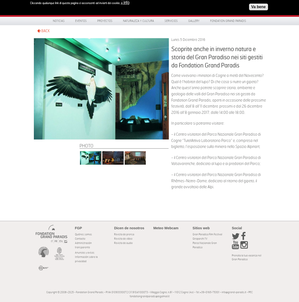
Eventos (81, 20)
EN (61, 241)
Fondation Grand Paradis (228, 20)
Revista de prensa (124, 234)
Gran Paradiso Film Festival (207, 234)
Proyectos (104, 20)
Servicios (171, 20)
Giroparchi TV (200, 238)
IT (52, 241)
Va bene (258, 6)
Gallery (194, 20)
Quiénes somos (83, 234)
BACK (43, 31)
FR (56, 241)
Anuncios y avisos (84, 252)
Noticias (59, 20)
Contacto (80, 238)
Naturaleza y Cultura (138, 20)
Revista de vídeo (123, 238)
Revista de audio (123, 243)
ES (65, 241)
